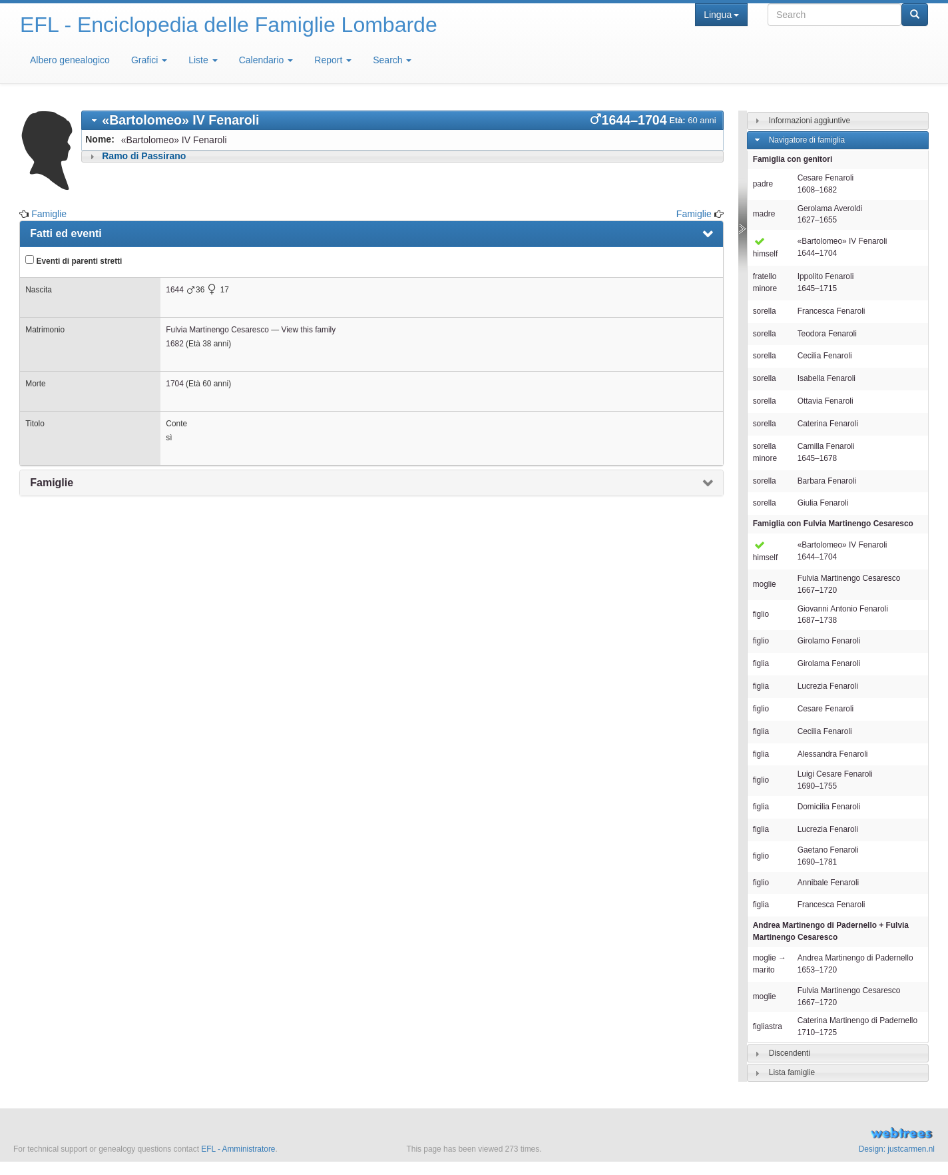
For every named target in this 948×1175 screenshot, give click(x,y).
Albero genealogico (70, 60)
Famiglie (49, 213)
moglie (764, 584)
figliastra (767, 1026)
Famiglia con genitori (793, 159)
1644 (174, 289)
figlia (761, 663)
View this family (308, 329)
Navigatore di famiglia (807, 140)
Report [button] (333, 60)
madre (764, 213)
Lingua (721, 14)
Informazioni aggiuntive (809, 120)
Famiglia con (833, 523)
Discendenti (789, 1053)
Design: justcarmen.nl (897, 1149)
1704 (174, 383)
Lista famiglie (792, 1072)
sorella (764, 311)
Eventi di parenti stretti (73, 260)
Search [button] (392, 60)
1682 (174, 343)
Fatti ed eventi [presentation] (66, 233)
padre (763, 184)
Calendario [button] (266, 60)
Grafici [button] (149, 60)
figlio (761, 614)
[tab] (402, 120)
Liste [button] (202, 60)
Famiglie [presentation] (51, 482)
